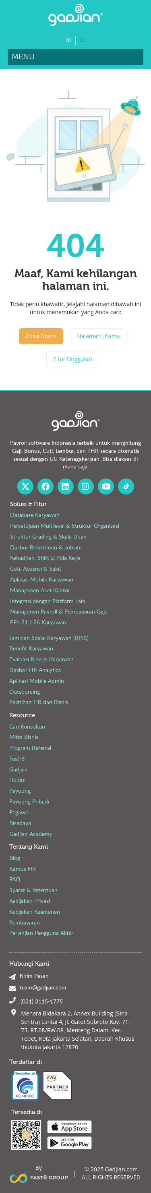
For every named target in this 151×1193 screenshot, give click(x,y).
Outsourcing (24, 691)
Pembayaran (24, 922)
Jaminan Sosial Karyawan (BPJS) (49, 638)
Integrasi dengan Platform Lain (47, 601)
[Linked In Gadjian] (66, 486)
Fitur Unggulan (72, 359)
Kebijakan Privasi (29, 900)
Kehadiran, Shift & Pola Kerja (45, 557)
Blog (14, 858)
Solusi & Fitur (28, 504)
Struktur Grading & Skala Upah (48, 536)
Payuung (20, 790)
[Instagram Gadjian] (86, 486)
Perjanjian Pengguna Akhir (41, 933)
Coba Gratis (41, 336)
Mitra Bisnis (23, 737)
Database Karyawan (35, 515)
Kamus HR (22, 868)
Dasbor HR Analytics (35, 670)
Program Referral (30, 747)
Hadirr (17, 780)
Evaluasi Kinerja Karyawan (41, 659)
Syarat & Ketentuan (33, 890)
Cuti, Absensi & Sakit (35, 568)
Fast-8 (17, 758)
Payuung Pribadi (29, 801)
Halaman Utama (98, 336)
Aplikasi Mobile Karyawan (41, 579)
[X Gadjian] (25, 486)
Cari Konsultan (27, 726)
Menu (23, 56)
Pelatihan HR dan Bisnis (38, 702)
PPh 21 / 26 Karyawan (38, 622)
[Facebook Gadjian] (45, 486)
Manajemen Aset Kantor (40, 590)
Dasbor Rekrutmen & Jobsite (46, 547)
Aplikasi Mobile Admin (36, 680)
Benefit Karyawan (31, 648)
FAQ (14, 879)
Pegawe (18, 812)
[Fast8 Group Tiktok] (126, 486)
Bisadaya (20, 823)
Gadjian (18, 769)
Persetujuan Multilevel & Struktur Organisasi (64, 525)
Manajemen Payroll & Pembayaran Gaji (58, 611)
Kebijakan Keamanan (34, 911)
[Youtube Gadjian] (106, 486)
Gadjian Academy (30, 834)
